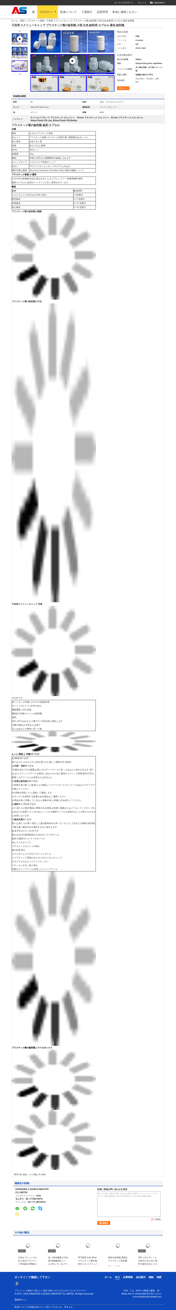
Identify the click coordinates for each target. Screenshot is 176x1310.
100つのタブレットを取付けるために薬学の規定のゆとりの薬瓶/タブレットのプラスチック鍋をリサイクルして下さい (147, 1265)
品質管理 (102, 11)
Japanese (159, 2)
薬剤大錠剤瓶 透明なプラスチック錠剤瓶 (118, 1259)
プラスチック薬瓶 (35, 20)
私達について (68, 11)
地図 (159, 1277)
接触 (151, 1277)
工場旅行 (86, 11)
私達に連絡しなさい (124, 11)
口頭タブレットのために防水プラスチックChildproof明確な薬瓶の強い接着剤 (27, 1262)
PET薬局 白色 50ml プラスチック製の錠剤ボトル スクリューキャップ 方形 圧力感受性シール (88, 1264)
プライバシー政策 (23, 1290)
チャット (142, 2)
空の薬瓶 (42, 1174)
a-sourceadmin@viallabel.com (147, 1296)
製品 (22, 20)
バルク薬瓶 (32, 1174)
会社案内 (141, 1277)
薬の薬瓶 (23, 1174)
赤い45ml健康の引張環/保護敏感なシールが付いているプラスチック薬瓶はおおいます (58, 1264)
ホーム (14, 20)
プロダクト (46, 11)
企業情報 (128, 1277)
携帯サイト (21, 1300)
